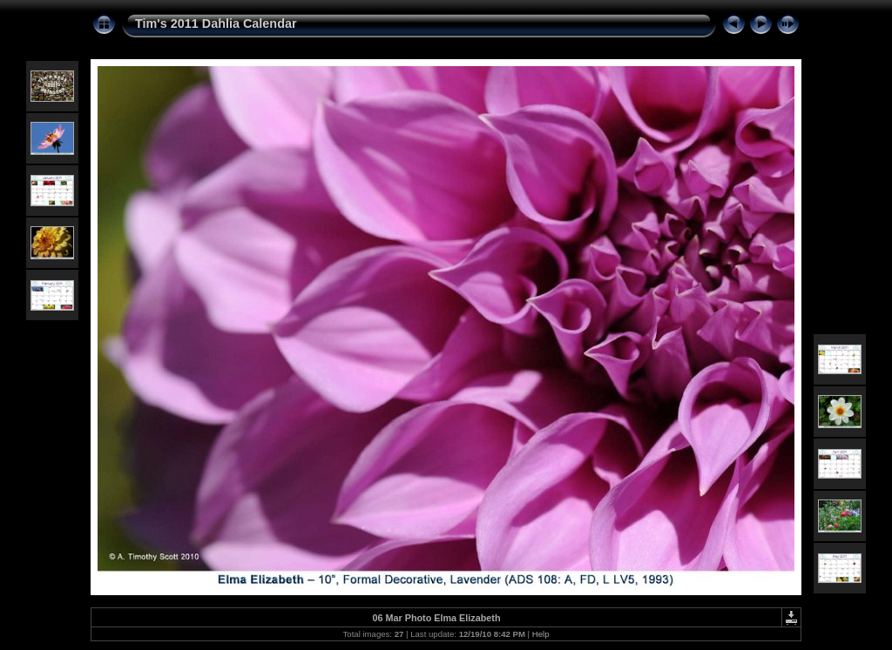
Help (541, 634)
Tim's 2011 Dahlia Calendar (216, 23)
